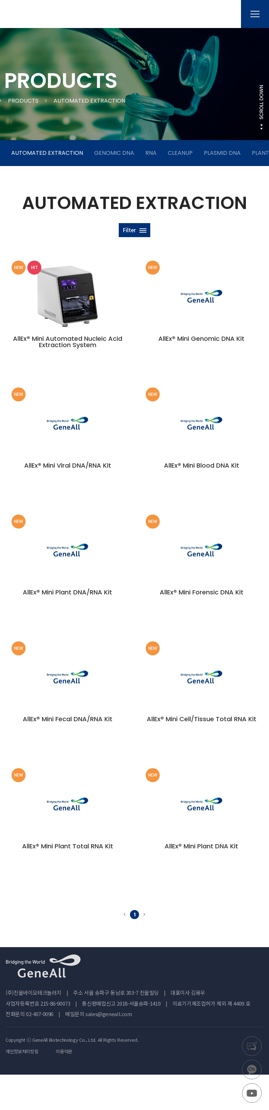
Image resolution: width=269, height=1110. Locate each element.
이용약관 (64, 1086)
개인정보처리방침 (22, 1086)
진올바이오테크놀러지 (42, 14)
